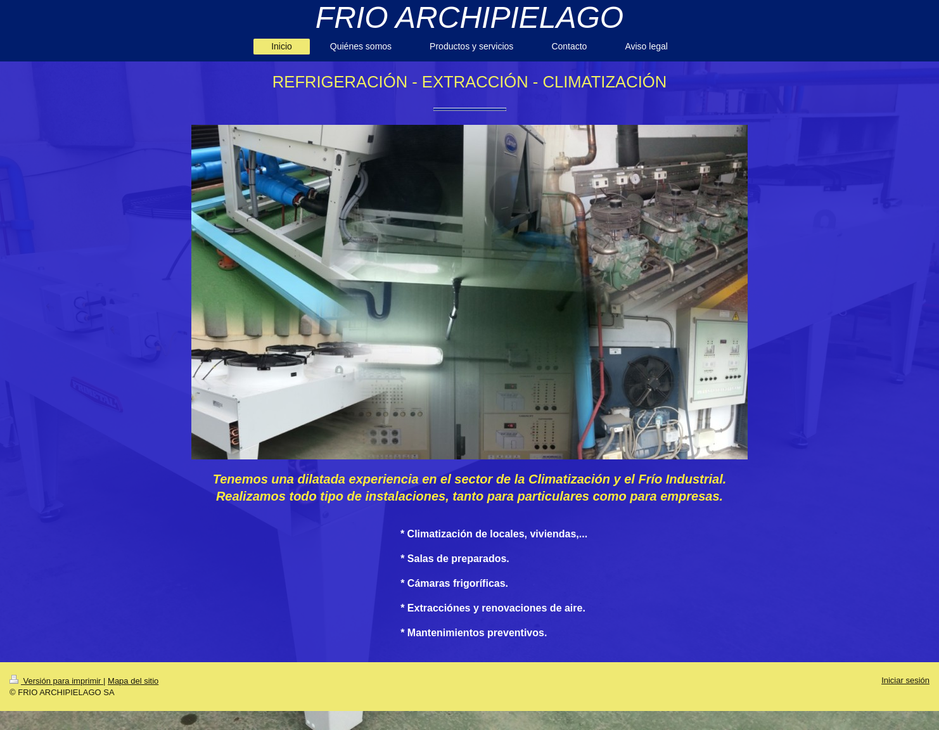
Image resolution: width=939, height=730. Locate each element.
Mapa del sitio (133, 681)
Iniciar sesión (905, 680)
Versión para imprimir (56, 681)
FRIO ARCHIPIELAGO (469, 17)
